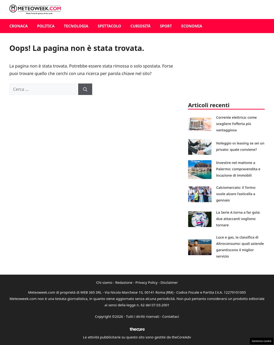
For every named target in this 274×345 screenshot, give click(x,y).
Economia (191, 26)
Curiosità (140, 26)
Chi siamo (104, 282)
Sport (166, 26)
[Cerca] (85, 89)
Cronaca (18, 26)
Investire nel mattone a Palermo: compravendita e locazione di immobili (238, 169)
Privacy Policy (146, 282)
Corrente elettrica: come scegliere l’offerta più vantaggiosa (236, 123)
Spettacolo (109, 26)
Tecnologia (76, 26)
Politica (46, 26)
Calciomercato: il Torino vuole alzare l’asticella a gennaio (236, 193)
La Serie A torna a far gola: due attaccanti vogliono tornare (238, 218)
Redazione (123, 282)
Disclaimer (169, 282)
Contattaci (170, 316)
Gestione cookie (261, 341)
